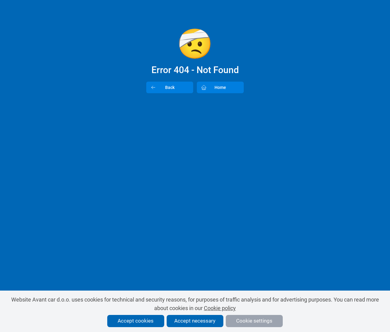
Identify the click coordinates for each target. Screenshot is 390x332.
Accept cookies (136, 321)
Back (161, 87)
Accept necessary (194, 321)
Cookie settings (254, 321)
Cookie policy (220, 308)
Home (211, 87)
